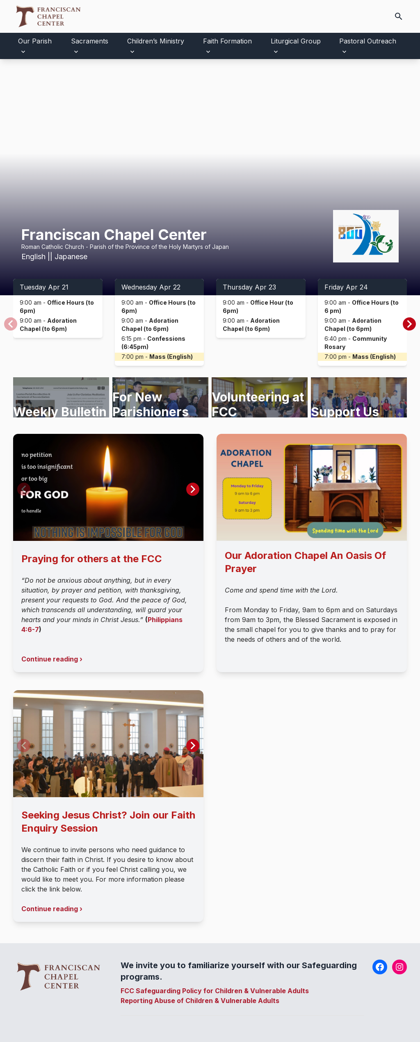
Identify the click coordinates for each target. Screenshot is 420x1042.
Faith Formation (227, 41)
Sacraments (89, 41)
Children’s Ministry (155, 41)
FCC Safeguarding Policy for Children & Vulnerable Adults (215, 991)
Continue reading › (51, 659)
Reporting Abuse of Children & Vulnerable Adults (200, 1000)
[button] (409, 324)
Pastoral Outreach (367, 41)
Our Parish (35, 41)
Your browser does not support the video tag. (210, 177)
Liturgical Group (296, 41)
